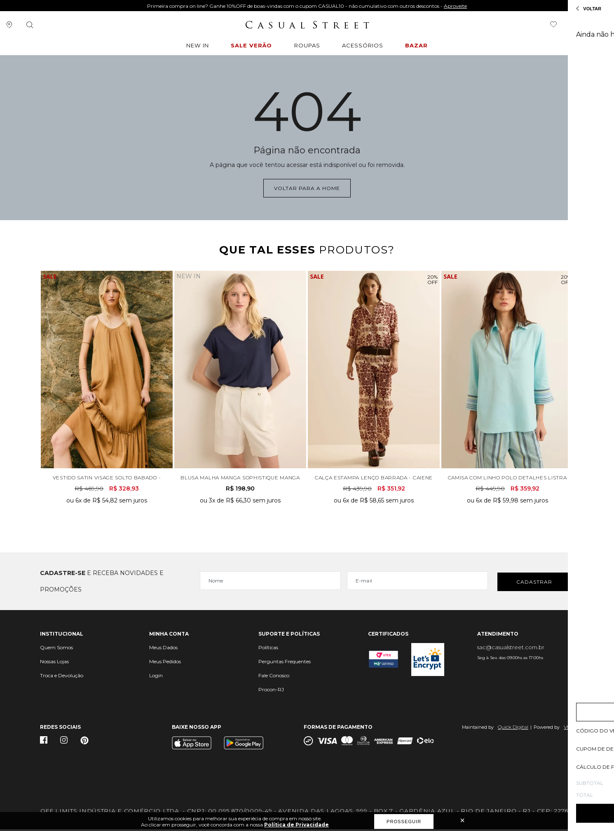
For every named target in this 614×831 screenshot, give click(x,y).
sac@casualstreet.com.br (510, 649)
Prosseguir (404, 821)
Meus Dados (163, 649)
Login (156, 677)
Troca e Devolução (61, 677)
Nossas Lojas (54, 663)
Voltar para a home (307, 187)
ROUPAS (308, 46)
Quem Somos (56, 649)
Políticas (268, 649)
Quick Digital (513, 728)
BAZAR (420, 46)
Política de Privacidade (296, 825)
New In (196, 46)
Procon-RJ (271, 691)
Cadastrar (534, 583)
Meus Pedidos (165, 663)
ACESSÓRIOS (365, 46)
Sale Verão (252, 46)
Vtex (569, 728)
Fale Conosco (273, 677)
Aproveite (455, 6)
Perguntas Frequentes (284, 663)
